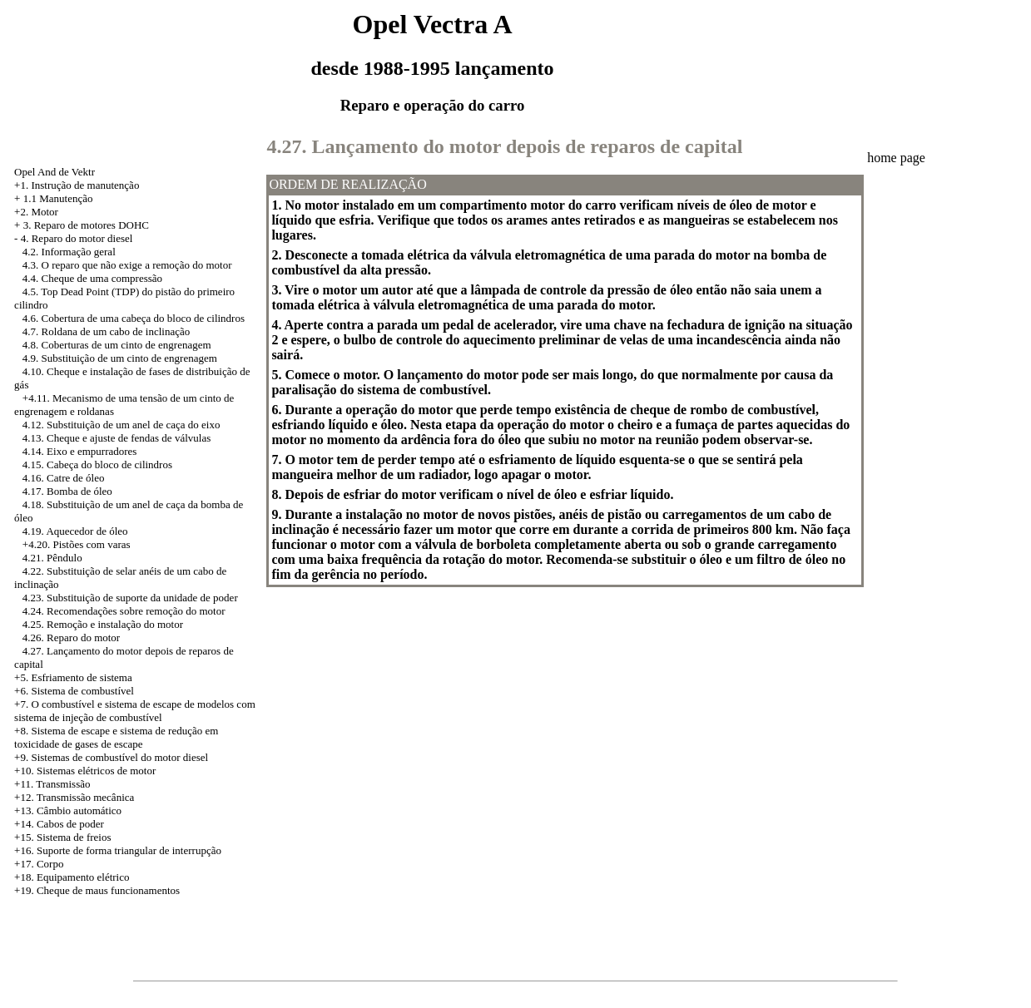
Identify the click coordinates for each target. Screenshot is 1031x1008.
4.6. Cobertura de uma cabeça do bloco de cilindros (133, 318)
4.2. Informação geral (69, 251)
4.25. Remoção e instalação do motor (102, 624)
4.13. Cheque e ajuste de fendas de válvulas (116, 438)
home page (896, 158)
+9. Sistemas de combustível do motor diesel (111, 757)
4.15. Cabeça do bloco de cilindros (97, 464)
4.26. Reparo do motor (71, 637)
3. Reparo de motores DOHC (86, 225)
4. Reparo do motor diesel (77, 238)
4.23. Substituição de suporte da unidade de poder (130, 597)
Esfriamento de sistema (81, 677)
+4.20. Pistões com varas (76, 544)
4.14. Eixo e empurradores (79, 451)
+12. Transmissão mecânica (74, 797)
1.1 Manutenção (58, 198)
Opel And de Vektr (54, 172)
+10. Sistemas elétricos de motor (85, 770)
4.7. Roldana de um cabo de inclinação (106, 331)
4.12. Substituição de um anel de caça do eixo (121, 424)
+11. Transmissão (52, 784)
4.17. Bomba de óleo (67, 491)
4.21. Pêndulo (52, 557)
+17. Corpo (38, 863)
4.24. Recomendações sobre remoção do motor (124, 611)
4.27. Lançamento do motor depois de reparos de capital (504, 146)
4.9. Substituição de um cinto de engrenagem (119, 358)
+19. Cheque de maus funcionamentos (97, 890)
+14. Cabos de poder (59, 824)
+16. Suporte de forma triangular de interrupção (117, 850)
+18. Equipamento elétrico (71, 877)
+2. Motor (36, 211)
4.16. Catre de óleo (63, 478)
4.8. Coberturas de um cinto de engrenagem (116, 344)
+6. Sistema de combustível (74, 690)
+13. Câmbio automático (67, 810)
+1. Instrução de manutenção (76, 185)
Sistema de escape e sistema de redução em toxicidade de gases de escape (116, 737)
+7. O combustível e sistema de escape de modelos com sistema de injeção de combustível (134, 711)
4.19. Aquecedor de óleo (75, 531)
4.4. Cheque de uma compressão (92, 278)
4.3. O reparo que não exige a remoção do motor (127, 265)
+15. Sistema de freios (62, 837)
